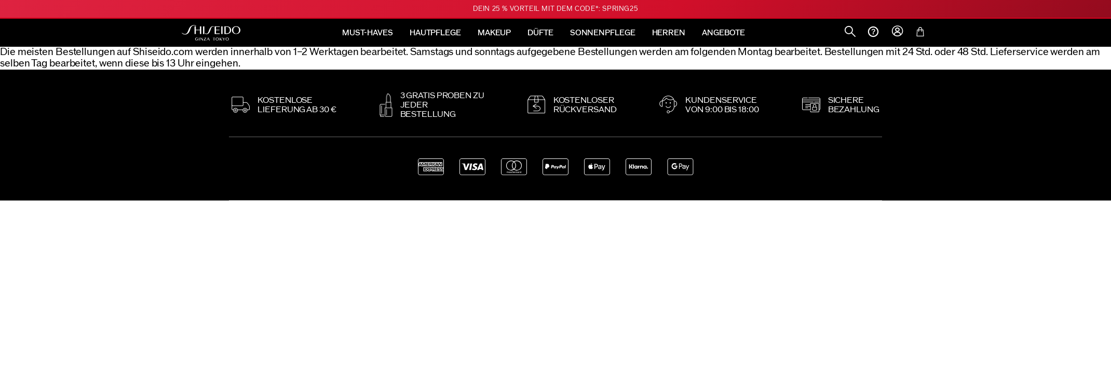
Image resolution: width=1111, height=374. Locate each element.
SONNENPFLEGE (602, 33)
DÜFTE (540, 33)
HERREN (668, 33)
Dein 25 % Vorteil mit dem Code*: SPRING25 (556, 8)
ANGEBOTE (723, 33)
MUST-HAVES (367, 33)
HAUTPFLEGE (435, 33)
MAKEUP (494, 33)
